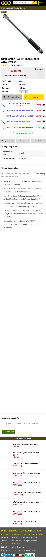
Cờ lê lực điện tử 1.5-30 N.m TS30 (24, 523)
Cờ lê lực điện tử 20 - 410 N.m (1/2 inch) (27, 513)
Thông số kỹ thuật (7, 141)
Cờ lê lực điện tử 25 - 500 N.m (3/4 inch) (27, 484)
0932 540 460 (16, 545)
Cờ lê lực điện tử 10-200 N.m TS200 (25, 464)
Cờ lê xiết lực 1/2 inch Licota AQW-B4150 (20, 127)
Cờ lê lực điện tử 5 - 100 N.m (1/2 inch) (26, 474)
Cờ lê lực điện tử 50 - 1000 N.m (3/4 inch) (27, 494)
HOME (3, 7)
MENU (41, 3)
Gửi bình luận (9, 433)
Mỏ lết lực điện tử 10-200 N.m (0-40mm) (27, 503)
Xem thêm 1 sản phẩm (23, 133)
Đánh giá (38, 141)
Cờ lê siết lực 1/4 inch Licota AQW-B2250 (20, 110)
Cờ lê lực (19, 7)
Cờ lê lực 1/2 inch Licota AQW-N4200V (26, 445)
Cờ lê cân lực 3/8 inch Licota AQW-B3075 (20, 122)
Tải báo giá (39, 69)
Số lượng (5, 91)
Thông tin (23, 141)
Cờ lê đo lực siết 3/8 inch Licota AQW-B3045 (20, 116)
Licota (21, 81)
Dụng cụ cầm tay (11, 7)
